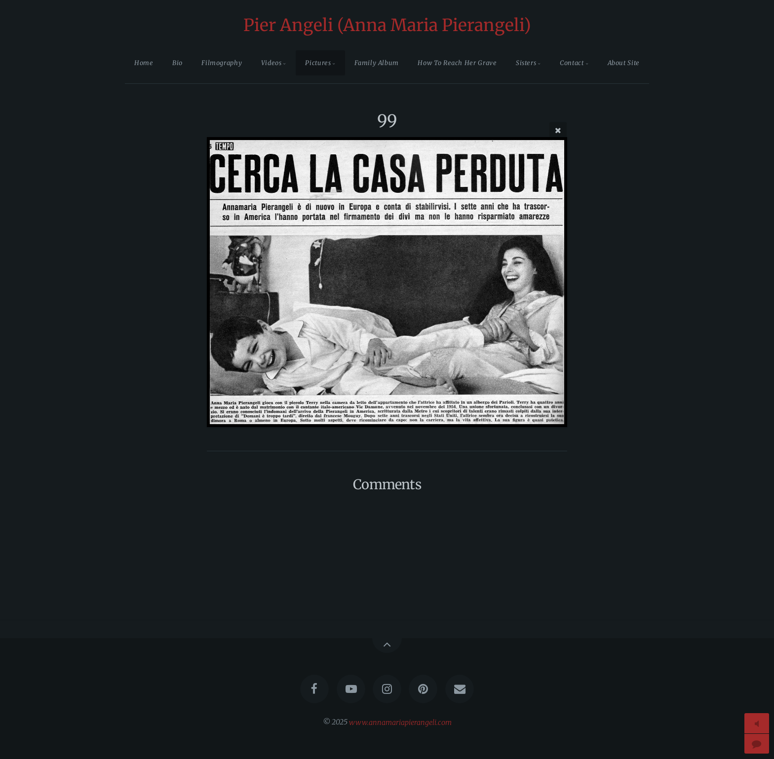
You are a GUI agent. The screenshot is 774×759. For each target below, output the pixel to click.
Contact (571, 63)
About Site (624, 63)
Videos (271, 63)
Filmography (221, 63)
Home (144, 63)
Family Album (376, 63)
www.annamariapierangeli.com (400, 722)
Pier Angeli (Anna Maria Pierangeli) (387, 25)
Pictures (318, 63)
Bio (177, 63)
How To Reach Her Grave (457, 63)
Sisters (526, 63)
